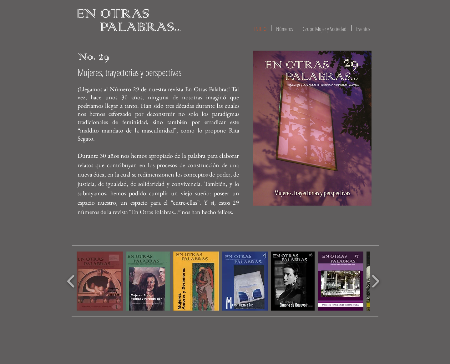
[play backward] (71, 281)
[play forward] (375, 281)
